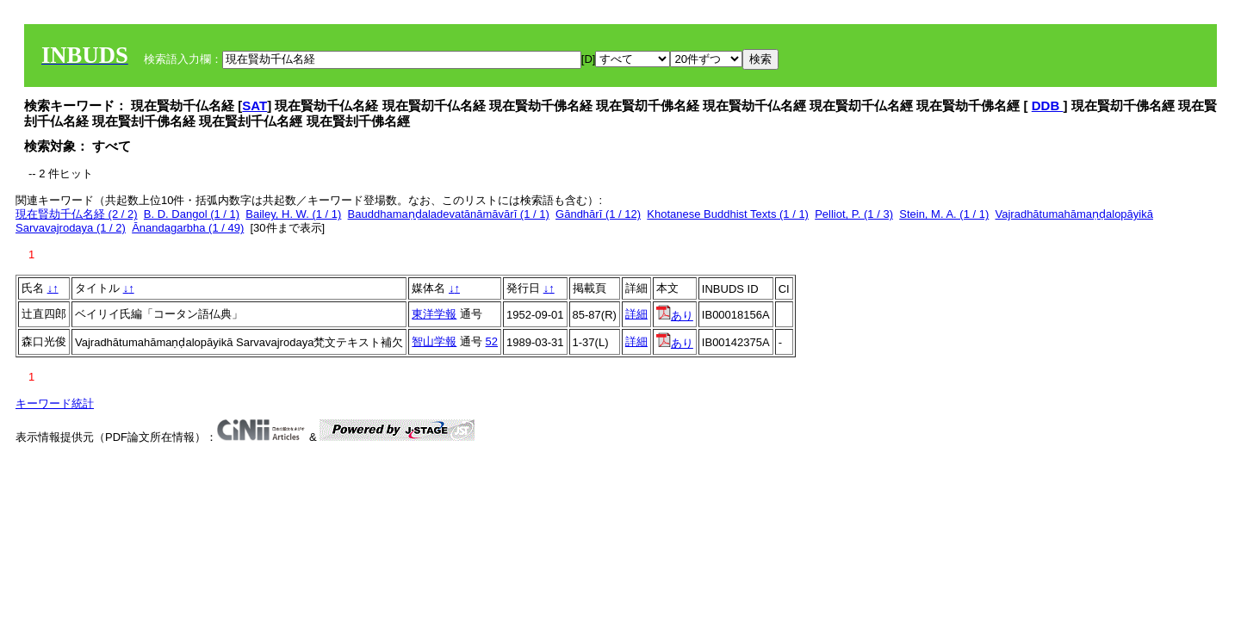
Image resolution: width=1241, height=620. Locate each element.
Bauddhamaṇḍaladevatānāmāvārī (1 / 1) (448, 214)
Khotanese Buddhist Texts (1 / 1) (728, 214)
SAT (254, 105)
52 (492, 341)
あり (674, 315)
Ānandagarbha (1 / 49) (188, 227)
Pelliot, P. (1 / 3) (854, 214)
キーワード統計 (55, 403)
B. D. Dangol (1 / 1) (191, 214)
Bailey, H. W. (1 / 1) (293, 214)
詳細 (636, 313)
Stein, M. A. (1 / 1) (944, 214)
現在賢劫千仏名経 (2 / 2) (77, 214)
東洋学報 (434, 313)
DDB (1048, 105)
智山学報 (434, 341)
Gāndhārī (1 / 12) (598, 214)
